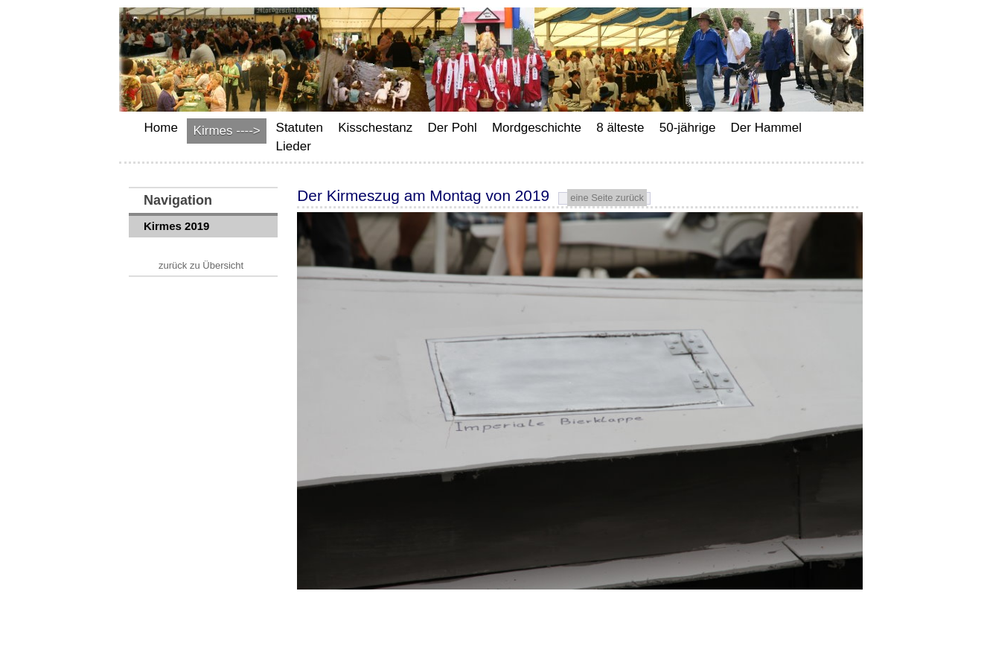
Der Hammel (766, 128)
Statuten (299, 128)
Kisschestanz (375, 128)
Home (161, 128)
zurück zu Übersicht (201, 265)
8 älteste (620, 128)
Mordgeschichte (536, 128)
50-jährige (687, 128)
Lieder (293, 146)
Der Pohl (452, 128)
